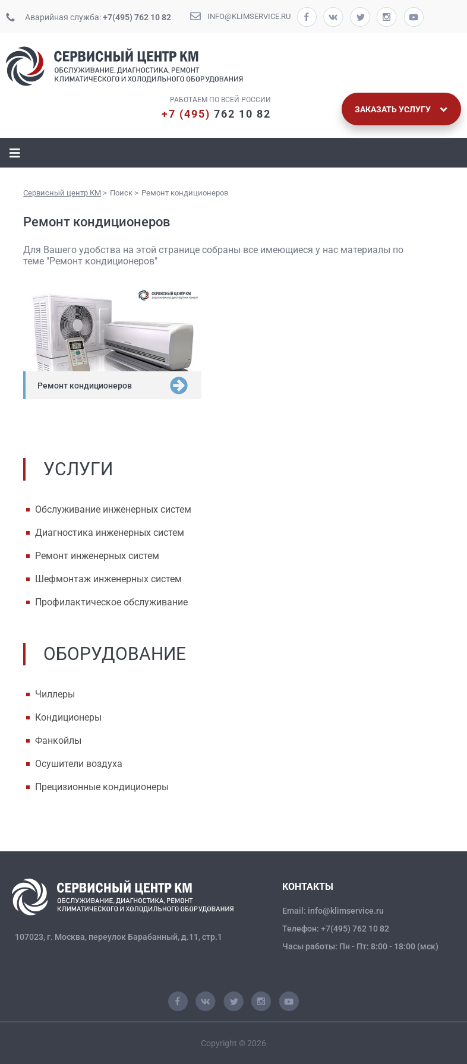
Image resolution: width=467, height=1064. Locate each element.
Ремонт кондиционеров (84, 385)
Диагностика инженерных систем (109, 532)
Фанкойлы (58, 740)
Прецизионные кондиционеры (102, 787)
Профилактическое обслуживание (111, 602)
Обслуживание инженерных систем (113, 509)
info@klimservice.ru (249, 16)
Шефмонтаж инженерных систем (108, 579)
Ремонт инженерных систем (97, 555)
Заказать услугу (401, 109)
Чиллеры (55, 694)
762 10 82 (216, 114)
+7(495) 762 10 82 (137, 17)
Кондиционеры (68, 717)
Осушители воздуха (78, 763)
